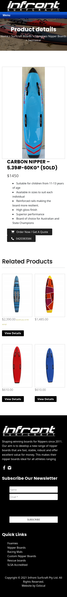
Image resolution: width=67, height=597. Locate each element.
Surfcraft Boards (21, 36)
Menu (6, 15)
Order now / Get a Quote (29, 232)
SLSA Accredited (17, 565)
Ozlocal (40, 585)
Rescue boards (16, 560)
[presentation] (34, 508)
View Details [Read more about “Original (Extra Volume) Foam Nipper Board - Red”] (13, 399)
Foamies (12, 543)
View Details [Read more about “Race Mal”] (13, 333)
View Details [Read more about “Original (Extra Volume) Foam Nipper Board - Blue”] (45, 399)
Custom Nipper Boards (21, 556)
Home (4, 36)
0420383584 (21, 238)
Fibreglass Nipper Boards (50, 36)
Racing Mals (15, 552)
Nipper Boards (16, 547)
